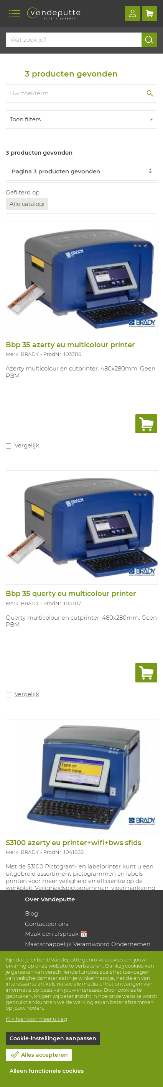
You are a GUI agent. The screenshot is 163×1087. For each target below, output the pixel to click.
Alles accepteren (44, 1054)
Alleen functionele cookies (47, 1070)
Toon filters (25, 119)
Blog (31, 913)
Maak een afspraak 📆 (56, 933)
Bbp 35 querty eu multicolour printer (71, 593)
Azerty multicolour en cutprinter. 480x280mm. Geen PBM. (80, 372)
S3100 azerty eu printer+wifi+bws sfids (73, 843)
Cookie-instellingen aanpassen (53, 1038)
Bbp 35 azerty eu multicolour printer (70, 345)
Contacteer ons (46, 923)
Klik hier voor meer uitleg (36, 1019)
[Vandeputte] (53, 13)
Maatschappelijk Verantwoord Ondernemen (87, 944)
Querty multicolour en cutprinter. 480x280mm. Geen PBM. (81, 621)
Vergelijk (27, 445)
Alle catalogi (27, 203)
